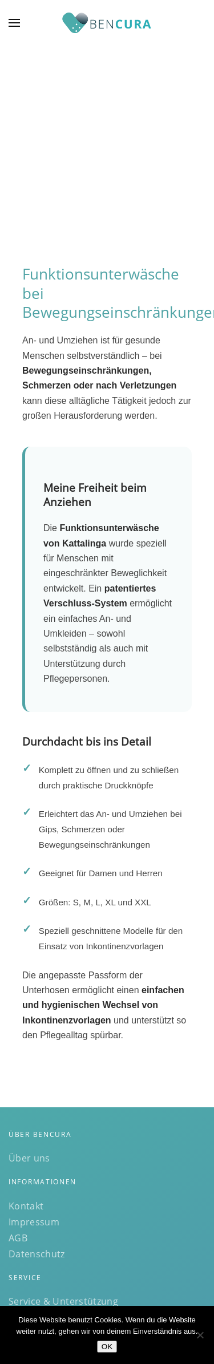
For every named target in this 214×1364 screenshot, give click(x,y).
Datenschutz (37, 1254)
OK (107, 1346)
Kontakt (26, 1206)
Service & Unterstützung (63, 1301)
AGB (18, 1238)
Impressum (34, 1222)
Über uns (29, 1158)
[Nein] (199, 1335)
